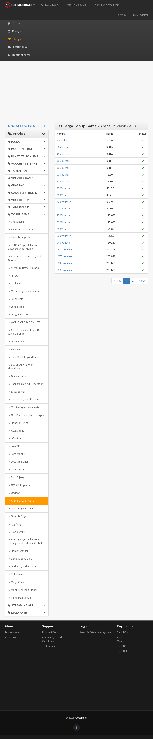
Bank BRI (122, 651)
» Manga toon (16, 469)
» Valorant (14, 349)
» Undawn (14, 493)
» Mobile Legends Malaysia (23, 407)
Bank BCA (122, 632)
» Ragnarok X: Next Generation (25, 384)
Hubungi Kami (50, 632)
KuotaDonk (81, 717)
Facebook (10, 637)
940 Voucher (64, 242)
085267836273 (51, 5)
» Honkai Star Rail (18, 551)
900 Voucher (64, 236)
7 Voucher (62, 140)
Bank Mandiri (121, 639)
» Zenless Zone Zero (20, 558)
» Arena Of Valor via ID (21, 500)
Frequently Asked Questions (52, 639)
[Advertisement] (76, 94)
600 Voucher (64, 222)
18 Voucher (63, 147)
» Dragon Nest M (18, 314)
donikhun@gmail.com (105, 5)
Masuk (122, 15)
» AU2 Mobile (16, 430)
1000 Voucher (64, 270)
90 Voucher (63, 174)
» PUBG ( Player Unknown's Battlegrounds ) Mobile (23, 246)
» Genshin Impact (18, 376)
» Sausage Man (17, 391)
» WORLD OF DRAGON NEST (24, 322)
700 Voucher (64, 229)
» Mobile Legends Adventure (24, 291)
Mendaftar (140, 15)
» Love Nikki (15, 446)
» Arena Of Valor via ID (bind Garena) (24, 258)
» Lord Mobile (16, 454)
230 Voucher (64, 188)
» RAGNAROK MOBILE (20, 229)
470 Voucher (64, 202)
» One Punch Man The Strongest (26, 415)
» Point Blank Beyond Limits (24, 357)
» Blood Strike (16, 532)
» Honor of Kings (18, 423)
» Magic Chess (16, 582)
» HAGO (13, 275)
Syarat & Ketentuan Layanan (95, 632)
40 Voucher (63, 154)
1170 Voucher (64, 256)
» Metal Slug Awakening (21, 508)
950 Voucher (64, 215)
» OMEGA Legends (19, 485)
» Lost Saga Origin (18, 461)
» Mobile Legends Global (22, 590)
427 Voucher (64, 208)
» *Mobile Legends (19, 237)
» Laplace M (15, 283)
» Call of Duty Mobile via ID (23, 399)
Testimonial (48, 646)
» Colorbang (15, 574)
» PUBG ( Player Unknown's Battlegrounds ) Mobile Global (25, 541)
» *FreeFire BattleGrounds (23, 268)
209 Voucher (64, 195)
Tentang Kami (12, 632)
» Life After (14, 438)
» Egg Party (14, 524)
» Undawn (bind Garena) (22, 566)
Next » (142, 280)
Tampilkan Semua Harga (21, 125)
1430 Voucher (64, 249)
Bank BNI (122, 646)
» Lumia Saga (16, 306)
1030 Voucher (64, 263)
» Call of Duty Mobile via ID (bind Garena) (23, 331)
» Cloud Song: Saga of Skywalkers (20, 366)
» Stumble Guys (17, 516)
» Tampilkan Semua (19, 597)
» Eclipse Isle (15, 299)
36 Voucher (63, 161)
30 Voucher (63, 168)
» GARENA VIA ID (17, 341)
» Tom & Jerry (16, 477)
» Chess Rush (16, 221)
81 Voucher (63, 181)
